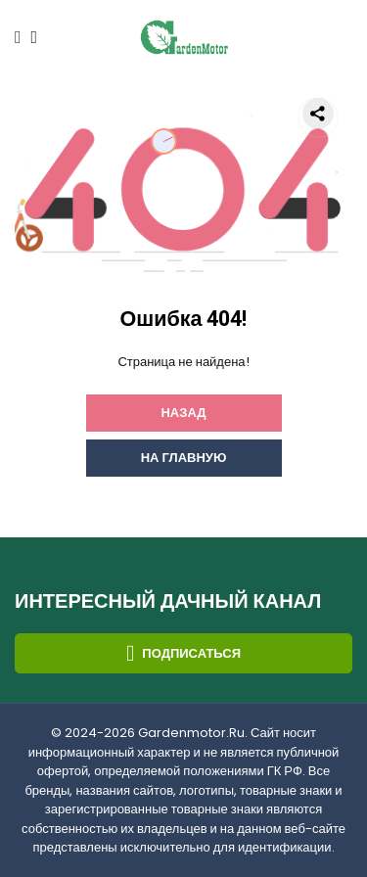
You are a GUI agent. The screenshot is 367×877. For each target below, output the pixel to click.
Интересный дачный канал (168, 602)
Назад (183, 412)
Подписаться (183, 653)
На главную (184, 457)
